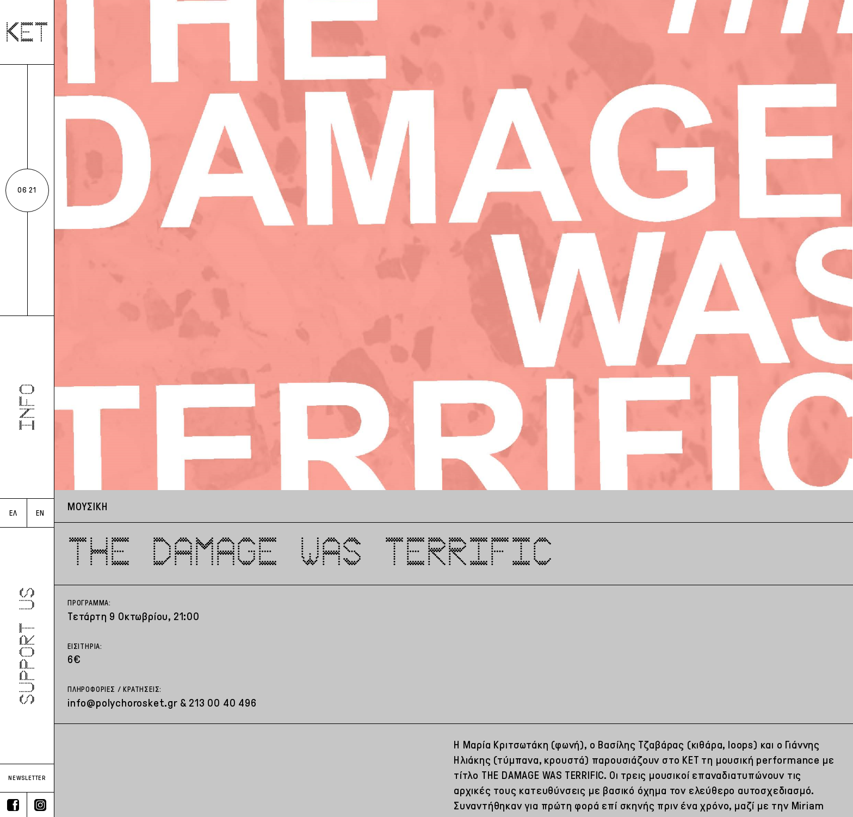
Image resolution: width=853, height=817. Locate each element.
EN (40, 513)
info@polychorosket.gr (122, 703)
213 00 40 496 (222, 703)
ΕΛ (13, 513)
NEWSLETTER (27, 778)
